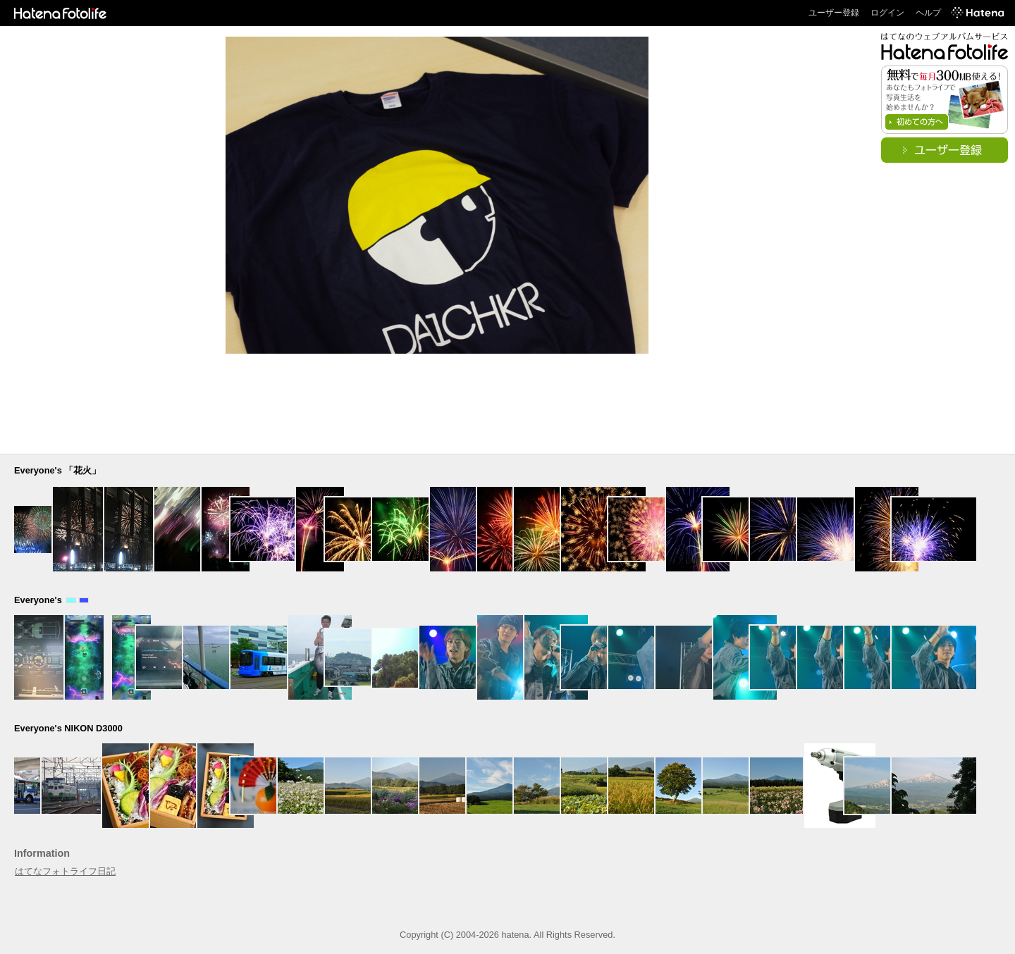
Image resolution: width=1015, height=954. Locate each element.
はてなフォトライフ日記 (65, 871)
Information (42, 853)
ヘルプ (928, 13)
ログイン (887, 13)
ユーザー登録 (833, 13)
